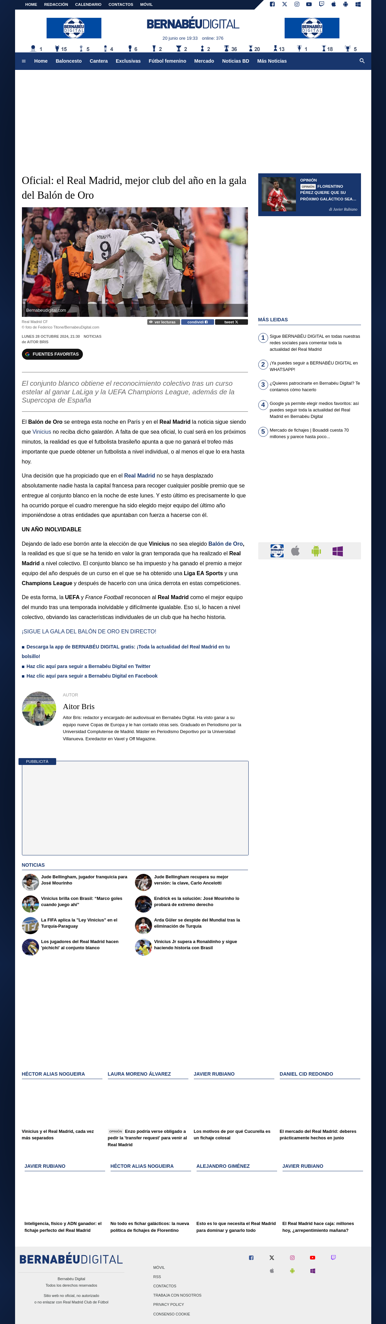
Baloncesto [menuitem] (69, 61)
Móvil (159, 1267)
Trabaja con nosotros (177, 1296)
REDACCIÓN (56, 4)
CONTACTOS (121, 4)
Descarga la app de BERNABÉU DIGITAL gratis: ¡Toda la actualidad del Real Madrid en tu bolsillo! (126, 651)
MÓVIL (146, 4)
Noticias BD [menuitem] (235, 61)
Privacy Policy (168, 1305)
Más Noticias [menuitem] (272, 61)
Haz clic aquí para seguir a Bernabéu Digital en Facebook (92, 676)
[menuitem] (23, 61)
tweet (231, 322)
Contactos (164, 1286)
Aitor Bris (38, 342)
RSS (157, 1277)
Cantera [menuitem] (99, 61)
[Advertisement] (309, 495)
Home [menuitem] (41, 61)
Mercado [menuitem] (204, 61)
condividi (197, 322)
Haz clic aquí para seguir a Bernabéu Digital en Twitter (89, 666)
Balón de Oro (226, 544)
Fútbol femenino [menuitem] (167, 61)
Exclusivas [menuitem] (128, 61)
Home (31, 4)
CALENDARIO (88, 4)
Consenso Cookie (171, 1314)
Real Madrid (139, 476)
